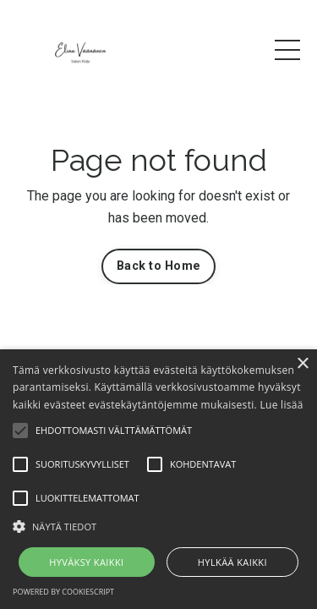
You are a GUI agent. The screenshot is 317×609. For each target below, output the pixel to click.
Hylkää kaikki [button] (232, 562)
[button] (158, 526)
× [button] (302, 364)
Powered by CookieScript (63, 591)
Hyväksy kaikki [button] (86, 562)
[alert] (158, 479)
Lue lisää (281, 405)
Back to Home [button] (158, 266)
